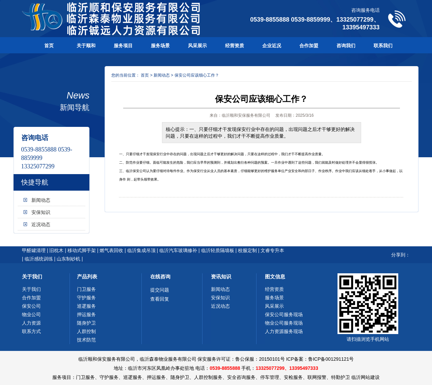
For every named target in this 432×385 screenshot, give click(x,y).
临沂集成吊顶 (141, 250)
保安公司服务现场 (284, 314)
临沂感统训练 (39, 259)
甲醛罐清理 (34, 250)
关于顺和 (86, 45)
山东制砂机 (68, 259)
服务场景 (160, 45)
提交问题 (159, 290)
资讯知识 (221, 276)
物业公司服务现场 (284, 323)
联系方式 (31, 331)
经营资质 (234, 45)
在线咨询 (160, 276)
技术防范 (86, 339)
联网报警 (316, 377)
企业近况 (271, 45)
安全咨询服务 (241, 377)
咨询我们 (345, 45)
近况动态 (40, 224)
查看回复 (159, 299)
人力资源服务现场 (284, 331)
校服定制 (247, 250)
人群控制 (86, 331)
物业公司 (31, 314)
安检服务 (293, 377)
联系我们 (383, 45)
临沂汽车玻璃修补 (178, 250)
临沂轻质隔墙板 (217, 250)
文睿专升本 (272, 250)
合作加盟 (308, 45)
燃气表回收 (111, 250)
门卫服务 (86, 289)
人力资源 (31, 323)
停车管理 (269, 377)
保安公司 (31, 306)
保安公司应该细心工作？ (196, 75)
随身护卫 (86, 323)
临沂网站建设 (365, 377)
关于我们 (32, 276)
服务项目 (123, 45)
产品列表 (87, 276)
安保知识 (40, 212)
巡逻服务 (86, 306)
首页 (49, 45)
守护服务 (86, 297)
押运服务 (86, 314)
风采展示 (197, 45)
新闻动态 (40, 200)
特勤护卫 (340, 377)
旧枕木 (56, 250)
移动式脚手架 (82, 250)
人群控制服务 (208, 377)
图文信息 (275, 276)
